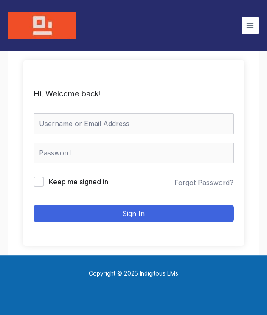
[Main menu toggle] (250, 25)
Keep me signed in (78, 181)
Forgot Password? (203, 182)
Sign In (133, 213)
